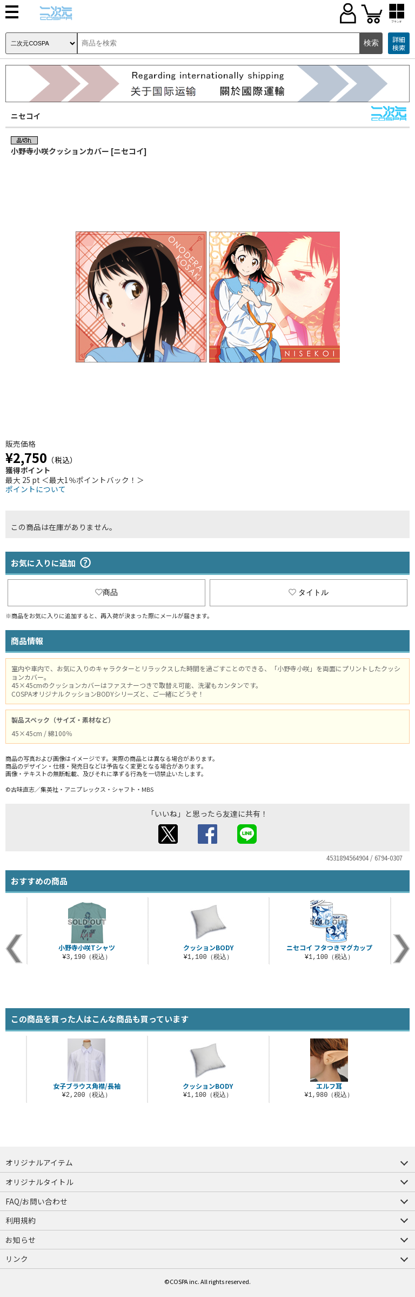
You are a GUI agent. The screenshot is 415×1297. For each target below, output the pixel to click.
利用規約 (20, 1220)
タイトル (309, 592)
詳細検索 (398, 43)
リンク (16, 1258)
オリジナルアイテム (39, 1162)
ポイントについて (35, 489)
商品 (106, 592)
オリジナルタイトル (39, 1181)
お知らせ (20, 1239)
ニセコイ (26, 115)
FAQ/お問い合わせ (36, 1201)
